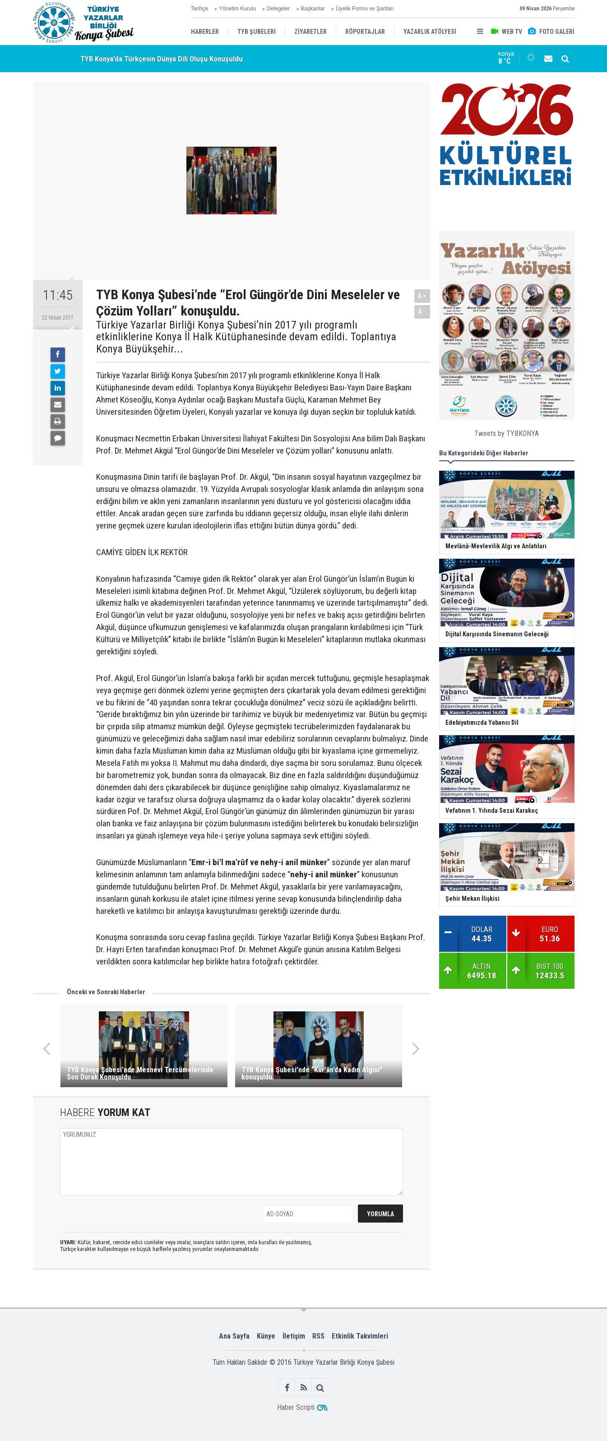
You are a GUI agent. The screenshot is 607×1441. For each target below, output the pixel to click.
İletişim (294, 1336)
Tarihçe (200, 8)
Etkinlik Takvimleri (360, 1336)
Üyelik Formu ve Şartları (365, 8)
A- (422, 311)
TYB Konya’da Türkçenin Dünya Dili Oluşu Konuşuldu (161, 58)
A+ (422, 296)
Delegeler (278, 8)
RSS (318, 1336)
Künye (266, 1336)
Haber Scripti (296, 1407)
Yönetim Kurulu (237, 8)
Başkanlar (313, 8)
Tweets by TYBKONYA (506, 433)
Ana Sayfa (234, 1336)
